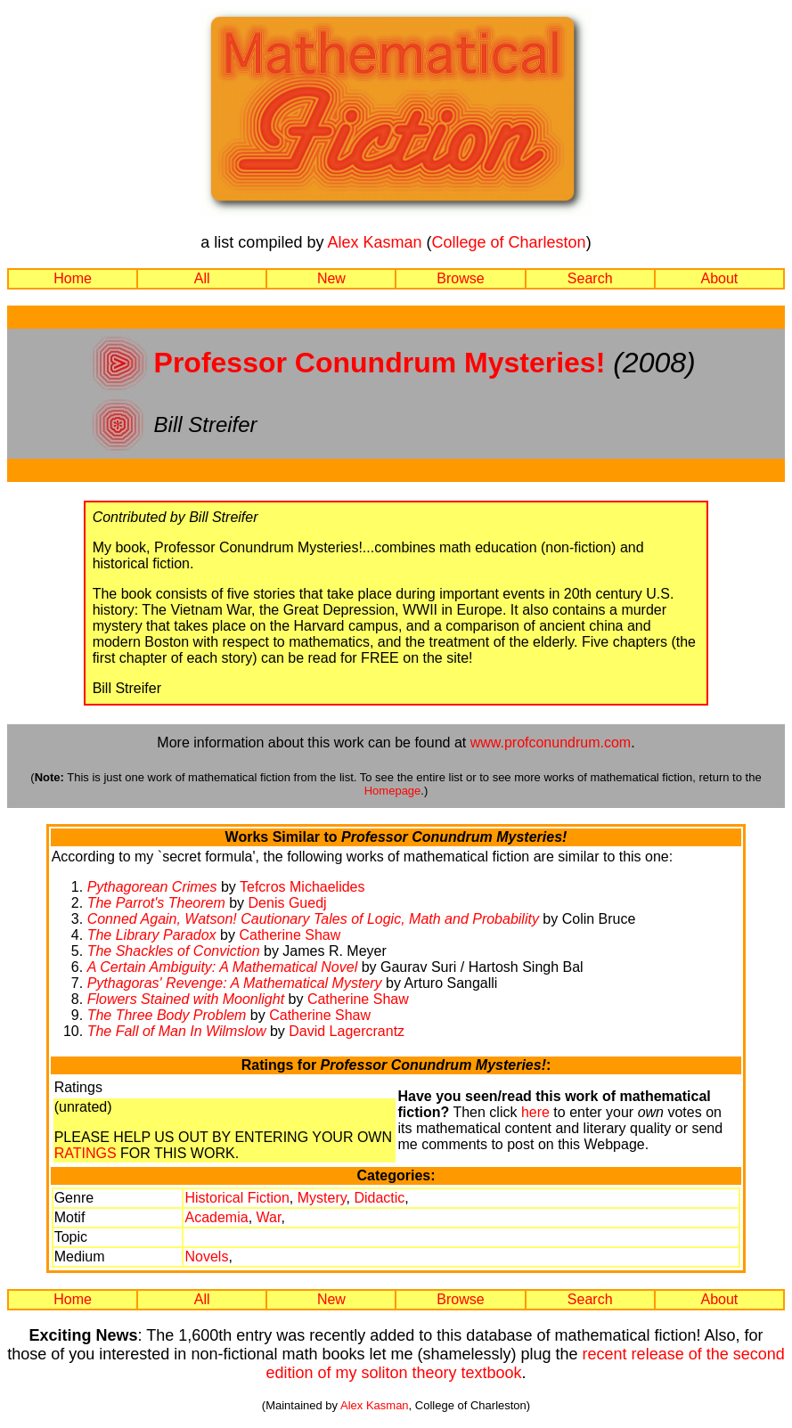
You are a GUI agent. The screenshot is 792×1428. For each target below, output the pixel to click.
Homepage (392, 790)
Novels (206, 1256)
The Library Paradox (151, 934)
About (719, 278)
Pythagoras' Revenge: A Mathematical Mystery (234, 983)
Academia (216, 1217)
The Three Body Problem (167, 1015)
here (535, 1112)
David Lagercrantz (346, 1031)
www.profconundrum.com (551, 742)
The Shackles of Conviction (173, 951)
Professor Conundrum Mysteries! (380, 363)
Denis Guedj (288, 902)
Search (590, 278)
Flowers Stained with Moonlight (185, 999)
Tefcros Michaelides (302, 886)
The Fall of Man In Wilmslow (176, 1031)
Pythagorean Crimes (152, 886)
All (202, 278)
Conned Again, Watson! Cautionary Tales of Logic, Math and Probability (313, 918)
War (269, 1217)
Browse (460, 278)
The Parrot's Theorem (156, 902)
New (331, 278)
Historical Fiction (236, 1197)
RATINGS (85, 1153)
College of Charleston (509, 242)
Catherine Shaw (289, 934)
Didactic (379, 1197)
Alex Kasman (374, 242)
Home (72, 278)
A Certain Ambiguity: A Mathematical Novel (222, 967)
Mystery (322, 1197)
